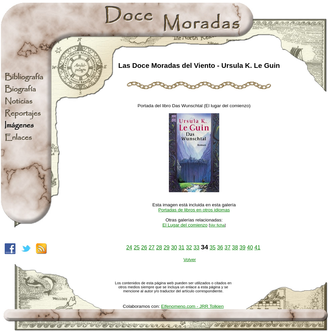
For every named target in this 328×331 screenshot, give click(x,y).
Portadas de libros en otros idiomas (194, 209)
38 (235, 247)
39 (242, 247)
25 (137, 247)
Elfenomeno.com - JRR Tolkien (192, 306)
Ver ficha (217, 225)
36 (220, 247)
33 (196, 247)
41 (257, 247)
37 (228, 247)
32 (189, 247)
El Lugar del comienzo (185, 224)
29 (166, 247)
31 (182, 247)
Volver (189, 259)
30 (174, 247)
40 (250, 247)
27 (152, 247)
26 (144, 247)
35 (212, 247)
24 (129, 247)
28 (159, 247)
